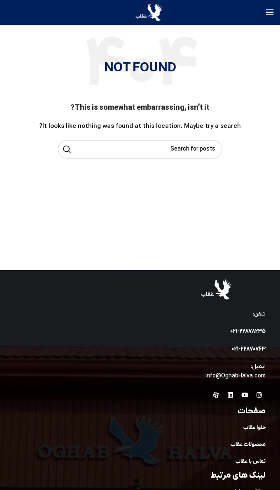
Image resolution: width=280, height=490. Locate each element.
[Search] (140, 149)
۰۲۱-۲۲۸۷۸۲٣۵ (248, 331)
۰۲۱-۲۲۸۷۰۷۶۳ (248, 349)
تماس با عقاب (251, 461)
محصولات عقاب (248, 444)
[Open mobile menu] (269, 12)
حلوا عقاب (254, 427)
